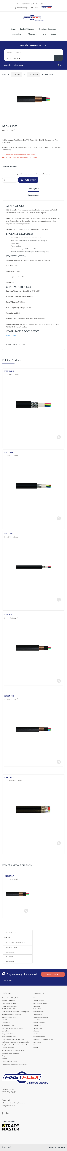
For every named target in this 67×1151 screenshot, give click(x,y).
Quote (34, 8)
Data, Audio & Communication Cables (12, 1028)
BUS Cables (5, 1031)
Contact (53, 34)
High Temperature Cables (9, 1036)
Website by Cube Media (57, 1147)
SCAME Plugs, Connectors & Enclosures (13, 1050)
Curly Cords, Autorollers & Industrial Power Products (16, 1045)
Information (17, 34)
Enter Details (52, 974)
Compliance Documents (47, 29)
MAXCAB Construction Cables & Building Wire (15, 1011)
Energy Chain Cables (7, 1034)
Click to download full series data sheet (18, 155)
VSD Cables (16, 74)
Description (33, 188)
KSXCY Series (33, 74)
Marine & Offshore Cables (9, 1017)
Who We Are (37, 1034)
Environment (37, 1042)
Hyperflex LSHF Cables (8, 1000)
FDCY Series (9, 956)
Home (13, 29)
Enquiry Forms (38, 1014)
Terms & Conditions (39, 1023)
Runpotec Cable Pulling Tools (10, 998)
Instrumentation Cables (8, 1025)
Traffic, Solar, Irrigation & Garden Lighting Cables (15, 1042)
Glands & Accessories (8, 1047)
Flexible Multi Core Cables (9, 1009)
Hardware (4, 1058)
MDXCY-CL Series (11, 947)
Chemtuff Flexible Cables (9, 1003)
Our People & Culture (39, 1036)
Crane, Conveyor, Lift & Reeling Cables (13, 1039)
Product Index (37, 1025)
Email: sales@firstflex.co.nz (41, 4)
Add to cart (30, 179)
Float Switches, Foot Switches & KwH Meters (14, 1064)
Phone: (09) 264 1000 (23, 4)
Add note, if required (10, 166)
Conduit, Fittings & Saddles (9, 1061)
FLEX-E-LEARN (38, 1028)
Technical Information (40, 1009)
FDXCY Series (9, 952)
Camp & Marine (6, 1056)
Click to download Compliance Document (19, 157)
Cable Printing (37, 1020)
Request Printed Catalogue (41, 1017)
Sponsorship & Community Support (43, 1039)
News (44, 34)
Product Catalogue (21, 8)
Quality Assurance (38, 1011)
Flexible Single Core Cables (9, 1006)
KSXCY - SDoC (11, 335)
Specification (33, 195)
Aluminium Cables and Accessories (11, 1014)
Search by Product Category (31, 45)
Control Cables (6, 1023)
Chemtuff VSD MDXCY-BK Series (15, 943)
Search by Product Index (13, 65)
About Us (31, 34)
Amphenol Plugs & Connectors (10, 1053)
